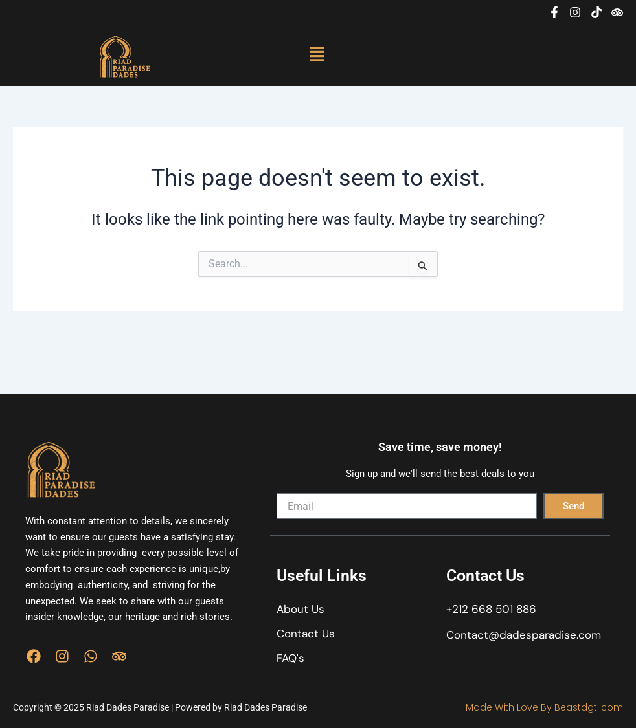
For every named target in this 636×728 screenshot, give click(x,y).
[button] (317, 55)
